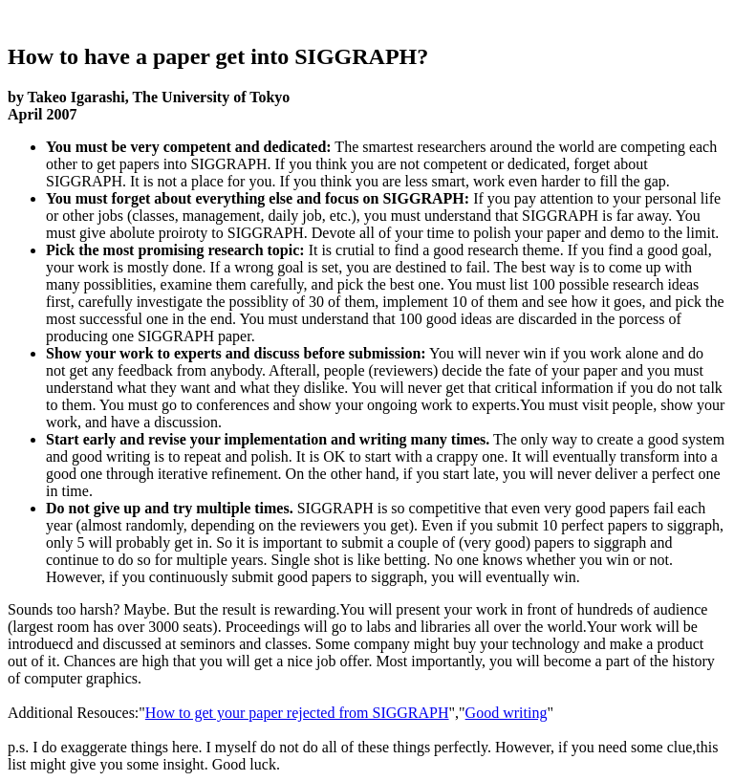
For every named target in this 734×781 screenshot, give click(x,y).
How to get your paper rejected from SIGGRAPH (297, 713)
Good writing (506, 713)
